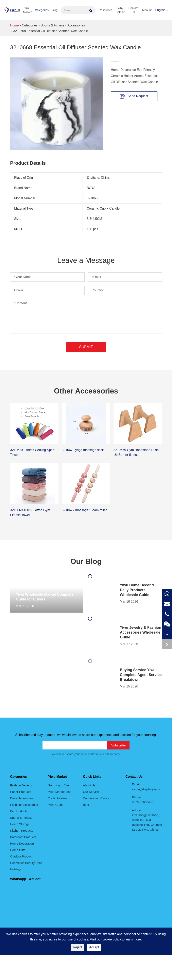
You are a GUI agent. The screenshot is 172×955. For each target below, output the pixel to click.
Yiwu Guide (56, 804)
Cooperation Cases (96, 798)
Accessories (76, 25)
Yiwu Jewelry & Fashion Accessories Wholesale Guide (140, 632)
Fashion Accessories (24, 804)
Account (146, 10)
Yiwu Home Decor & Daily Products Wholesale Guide (137, 590)
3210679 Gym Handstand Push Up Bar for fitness (136, 452)
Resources (105, 10)
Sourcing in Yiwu (59, 785)
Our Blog (86, 561)
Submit (86, 347)
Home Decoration (22, 843)
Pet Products (19, 811)
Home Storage (20, 824)
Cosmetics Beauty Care (26, 863)
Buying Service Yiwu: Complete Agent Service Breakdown (140, 675)
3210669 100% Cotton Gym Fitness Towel (30, 512)
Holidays (16, 869)
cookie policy (111, 939)
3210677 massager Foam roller (84, 510)
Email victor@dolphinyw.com (147, 787)
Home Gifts (17, 850)
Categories (42, 10)
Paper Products (20, 791)
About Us (89, 785)
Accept (94, 947)
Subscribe (118, 745)
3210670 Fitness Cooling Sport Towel (32, 452)
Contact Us (133, 10)
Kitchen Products (21, 830)
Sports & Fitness (52, 25)
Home (14, 25)
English (160, 10)
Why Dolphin (120, 10)
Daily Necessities (21, 798)
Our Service (91, 791)
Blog (54, 10)
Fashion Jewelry (21, 785)
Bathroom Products (23, 837)
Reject (77, 947)
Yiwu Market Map (59, 791)
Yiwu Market (27, 10)
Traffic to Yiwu (57, 798)
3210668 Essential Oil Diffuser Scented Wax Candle (50, 31)
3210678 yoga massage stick (83, 450)
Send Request (134, 96)
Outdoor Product (21, 856)
